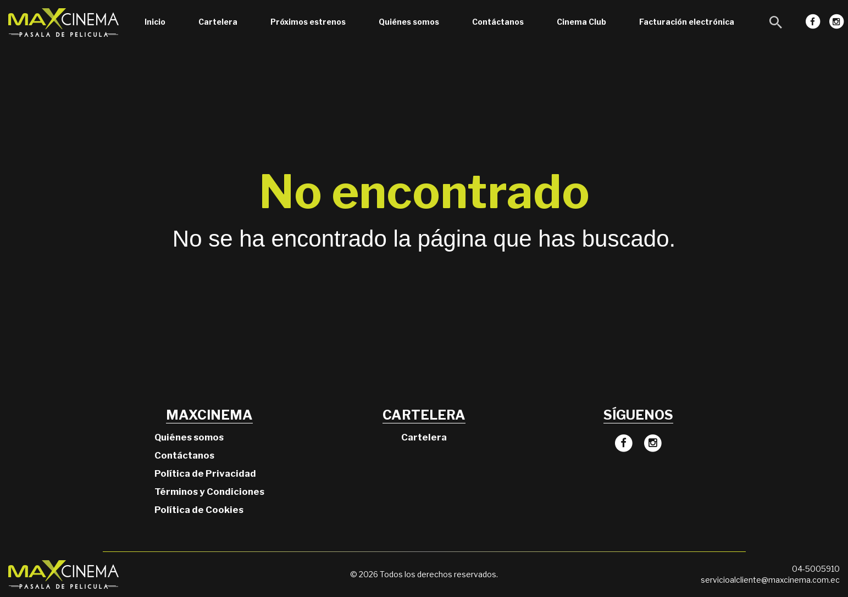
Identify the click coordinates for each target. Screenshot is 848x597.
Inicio (155, 21)
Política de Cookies (198, 509)
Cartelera (217, 21)
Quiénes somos (409, 21)
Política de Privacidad (205, 473)
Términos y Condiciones (209, 491)
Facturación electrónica (686, 21)
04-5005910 (816, 568)
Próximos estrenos (308, 21)
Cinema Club (581, 21)
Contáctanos (498, 21)
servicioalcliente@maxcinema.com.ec (770, 579)
